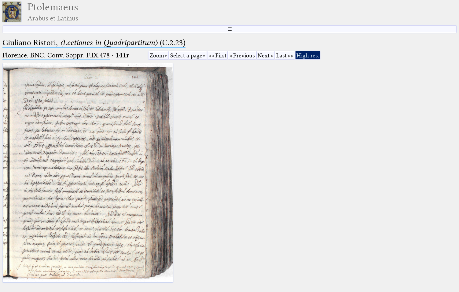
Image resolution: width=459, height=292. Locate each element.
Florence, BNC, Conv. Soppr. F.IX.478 (56, 55)
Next (264, 55)
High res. (307, 55)
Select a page (186, 55)
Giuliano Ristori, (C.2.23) (93, 42)
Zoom (156, 55)
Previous (244, 55)
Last (281, 55)
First (220, 55)
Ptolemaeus (53, 11)
